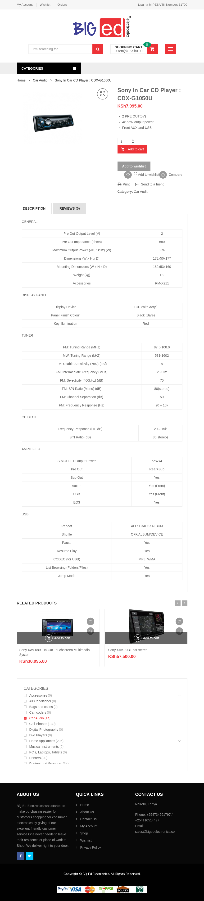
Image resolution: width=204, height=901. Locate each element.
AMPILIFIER (31, 449)
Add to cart (136, 149)
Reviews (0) (69, 208)
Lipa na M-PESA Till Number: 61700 (162, 4)
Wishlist (45, 4)
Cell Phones (38, 724)
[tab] (34, 208)
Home (21, 80)
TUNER (27, 335)
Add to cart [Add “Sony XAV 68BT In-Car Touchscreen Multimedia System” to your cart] (62, 638)
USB (25, 514)
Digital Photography (43, 729)
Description (34, 208)
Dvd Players (38, 735)
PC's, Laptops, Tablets (45, 752)
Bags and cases (41, 707)
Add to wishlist (134, 166)
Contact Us (88, 819)
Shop (84, 833)
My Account (25, 4)
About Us (87, 812)
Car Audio (40, 80)
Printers (35, 758)
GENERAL (30, 222)
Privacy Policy (90, 847)
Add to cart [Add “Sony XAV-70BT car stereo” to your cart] (151, 638)
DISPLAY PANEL (34, 295)
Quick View (90, 631)
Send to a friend (149, 184)
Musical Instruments (44, 746)
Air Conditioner (40, 701)
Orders (62, 4)
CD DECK (29, 417)
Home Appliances (42, 741)
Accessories (38, 695)
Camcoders (37, 712)
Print (124, 184)
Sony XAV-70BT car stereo (128, 650)
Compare (175, 174)
